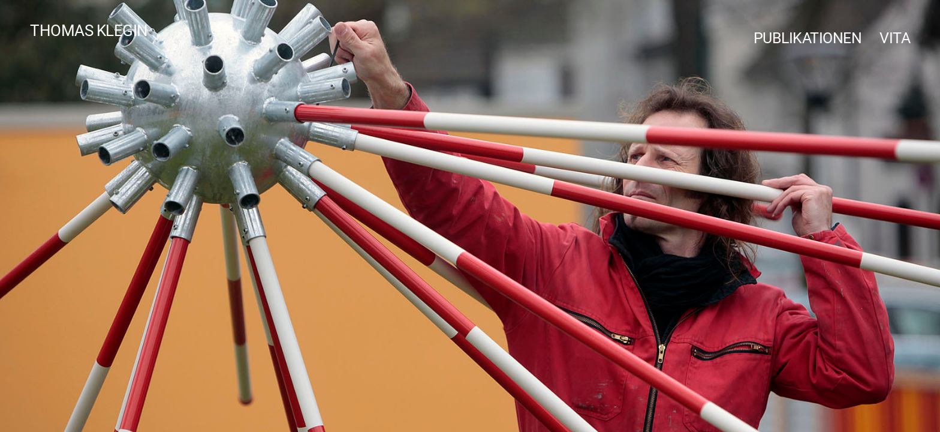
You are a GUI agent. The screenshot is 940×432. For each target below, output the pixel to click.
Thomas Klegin (89, 30)
